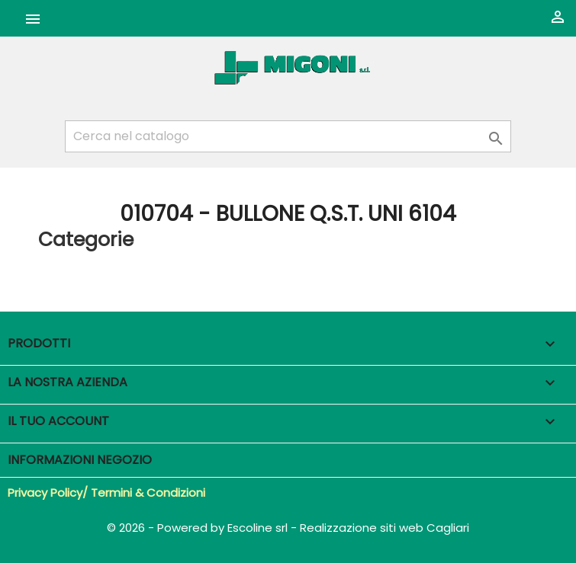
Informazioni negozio (80, 460)
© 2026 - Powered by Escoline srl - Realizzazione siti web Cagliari (288, 528)
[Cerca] (288, 136)
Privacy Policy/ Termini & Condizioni (106, 493)
